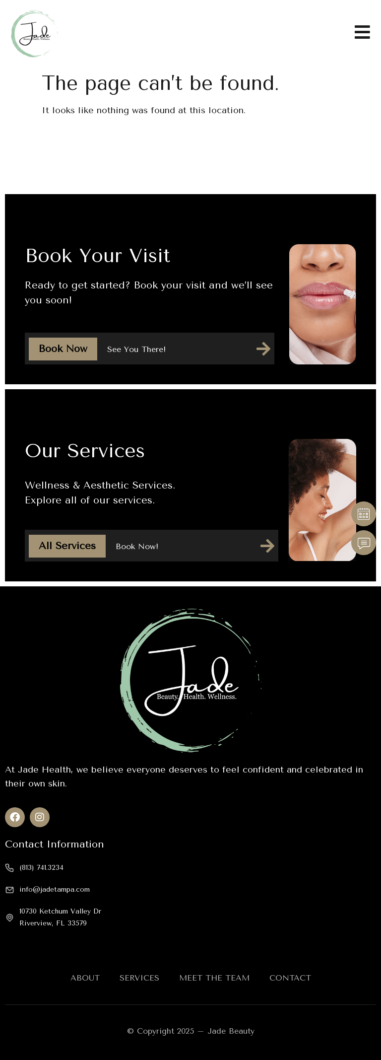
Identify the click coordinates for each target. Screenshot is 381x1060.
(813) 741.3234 (41, 867)
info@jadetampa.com (54, 889)
